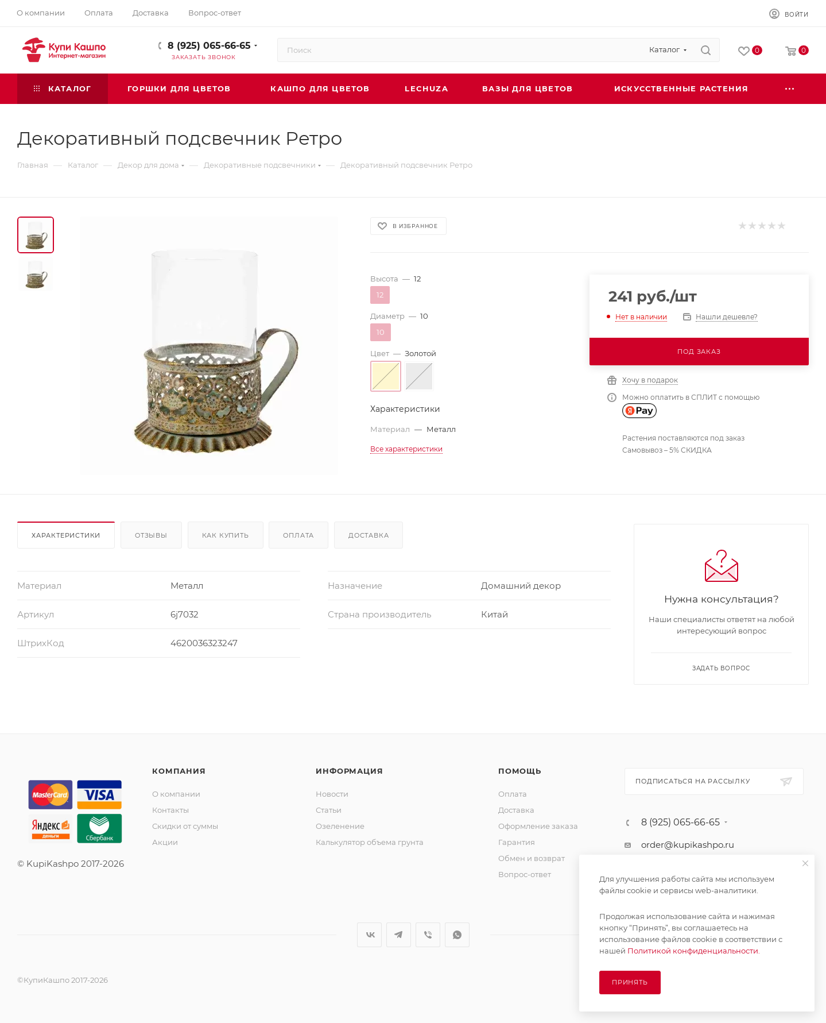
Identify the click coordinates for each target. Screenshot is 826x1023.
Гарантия (516, 842)
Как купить (225, 535)
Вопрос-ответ (524, 874)
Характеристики (66, 535)
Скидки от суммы (185, 826)
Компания (178, 770)
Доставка (368, 535)
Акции (165, 842)
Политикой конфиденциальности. (693, 950)
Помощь (519, 770)
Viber (428, 934)
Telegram (398, 934)
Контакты (170, 809)
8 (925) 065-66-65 (209, 45)
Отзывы (151, 535)
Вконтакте (369, 934)
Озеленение (340, 826)
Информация (349, 770)
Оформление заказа (538, 826)
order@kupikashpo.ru (687, 844)
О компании (176, 793)
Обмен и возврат (531, 858)
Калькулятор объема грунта (370, 842)
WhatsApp (457, 934)
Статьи (329, 809)
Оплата (298, 535)
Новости (332, 793)
